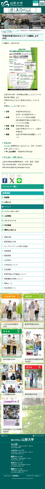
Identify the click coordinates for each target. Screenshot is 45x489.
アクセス (17, 10)
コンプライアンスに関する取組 (16, 246)
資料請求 (11, 10)
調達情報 (7, 256)
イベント (7, 207)
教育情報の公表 (10, 242)
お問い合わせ (22, 10)
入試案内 (6, 10)
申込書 (6, 146)
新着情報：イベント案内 (12, 30)
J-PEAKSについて (11, 265)
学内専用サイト (10, 288)
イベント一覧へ (10, 187)
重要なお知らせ (10, 230)
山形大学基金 (38, 10)
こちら (11, 106)
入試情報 (7, 216)
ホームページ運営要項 (11, 476)
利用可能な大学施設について (15, 274)
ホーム (3, 30)
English (35, 4)
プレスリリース (10, 221)
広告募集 (7, 269)
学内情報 (7, 225)
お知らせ (7, 202)
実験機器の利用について (13, 279)
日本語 (36, 2)
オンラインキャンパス (28, 10)
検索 (33, 10)
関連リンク (8, 283)
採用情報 (7, 251)
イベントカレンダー (11, 211)
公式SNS (7, 260)
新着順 (6, 197)
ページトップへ (39, 435)
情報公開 (7, 237)
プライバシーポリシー (34, 476)
